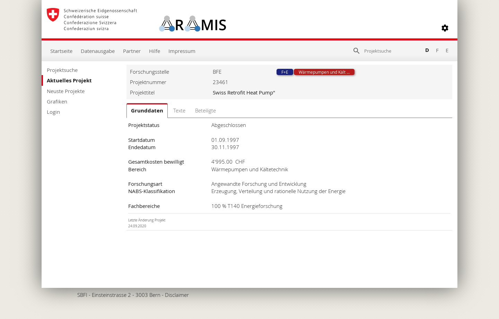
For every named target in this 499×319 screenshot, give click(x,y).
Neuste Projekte (66, 91)
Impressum (181, 50)
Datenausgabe (98, 50)
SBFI (82, 294)
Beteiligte (205, 110)
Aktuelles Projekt (69, 80)
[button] (445, 28)
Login (53, 111)
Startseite (61, 50)
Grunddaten (147, 110)
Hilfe (154, 50)
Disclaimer (177, 294)
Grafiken (57, 101)
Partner (132, 50)
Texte (179, 110)
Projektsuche (62, 69)
